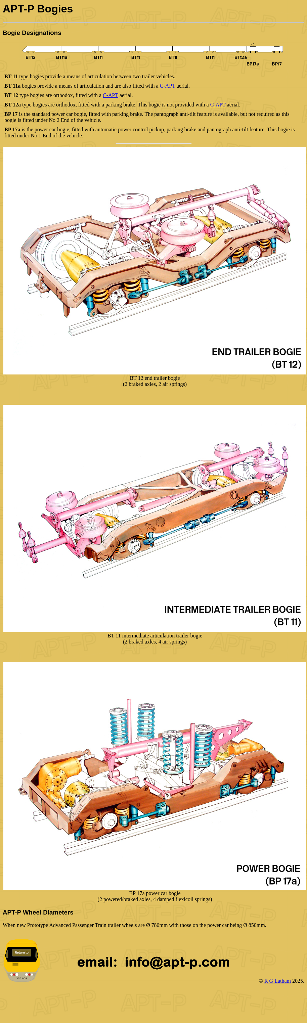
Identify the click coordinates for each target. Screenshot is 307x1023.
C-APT (167, 86)
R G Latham (277, 981)
